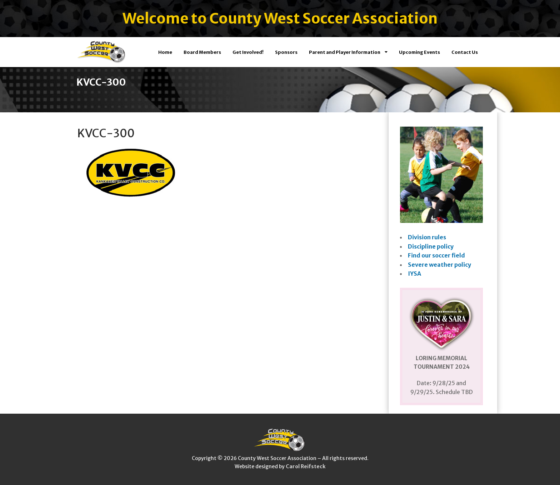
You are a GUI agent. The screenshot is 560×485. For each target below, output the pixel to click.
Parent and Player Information (348, 52)
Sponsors (286, 52)
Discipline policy (431, 246)
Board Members (202, 52)
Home (165, 52)
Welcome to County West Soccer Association (280, 18)
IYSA (414, 273)
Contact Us (464, 52)
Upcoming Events (419, 52)
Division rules (427, 237)
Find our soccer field (436, 255)
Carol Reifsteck (305, 466)
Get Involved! (248, 52)
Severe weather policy (439, 264)
